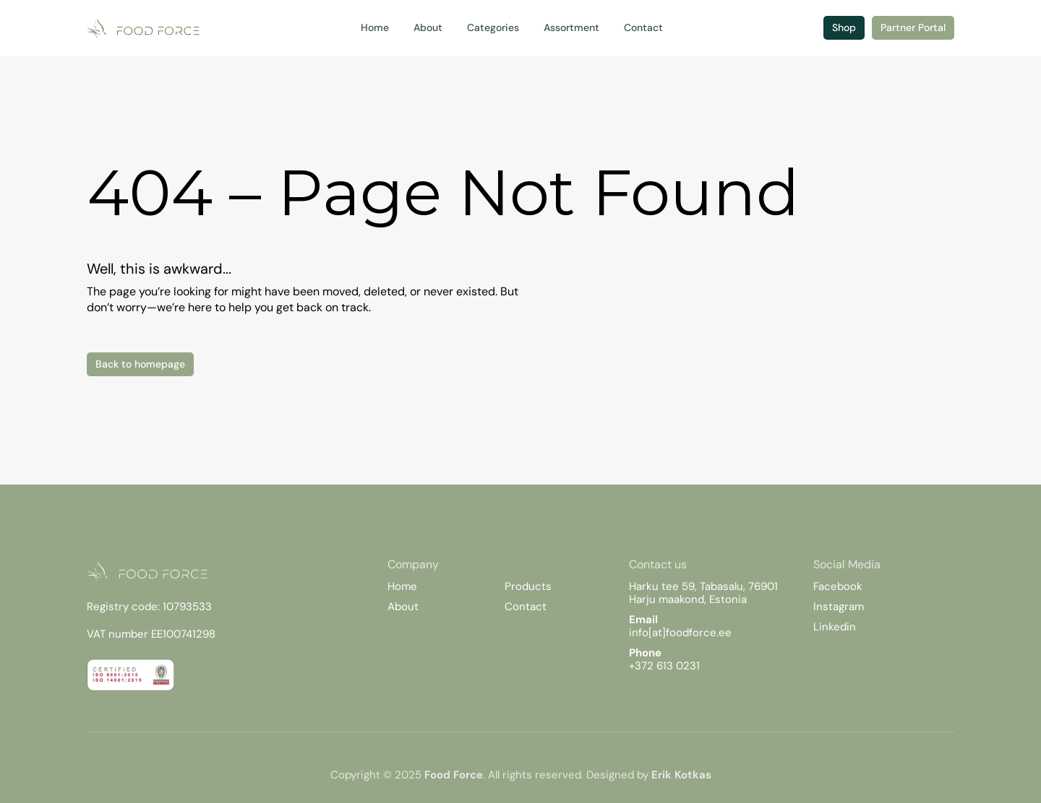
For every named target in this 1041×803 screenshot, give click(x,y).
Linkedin (834, 627)
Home (402, 586)
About (403, 606)
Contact (526, 606)
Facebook (837, 586)
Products (528, 586)
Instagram (838, 606)
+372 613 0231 (664, 666)
